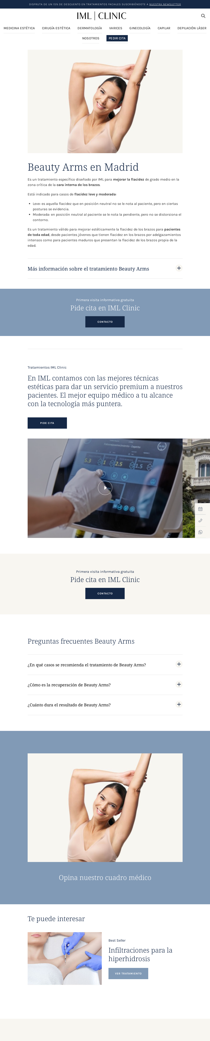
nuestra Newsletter (165, 4)
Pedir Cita (117, 39)
